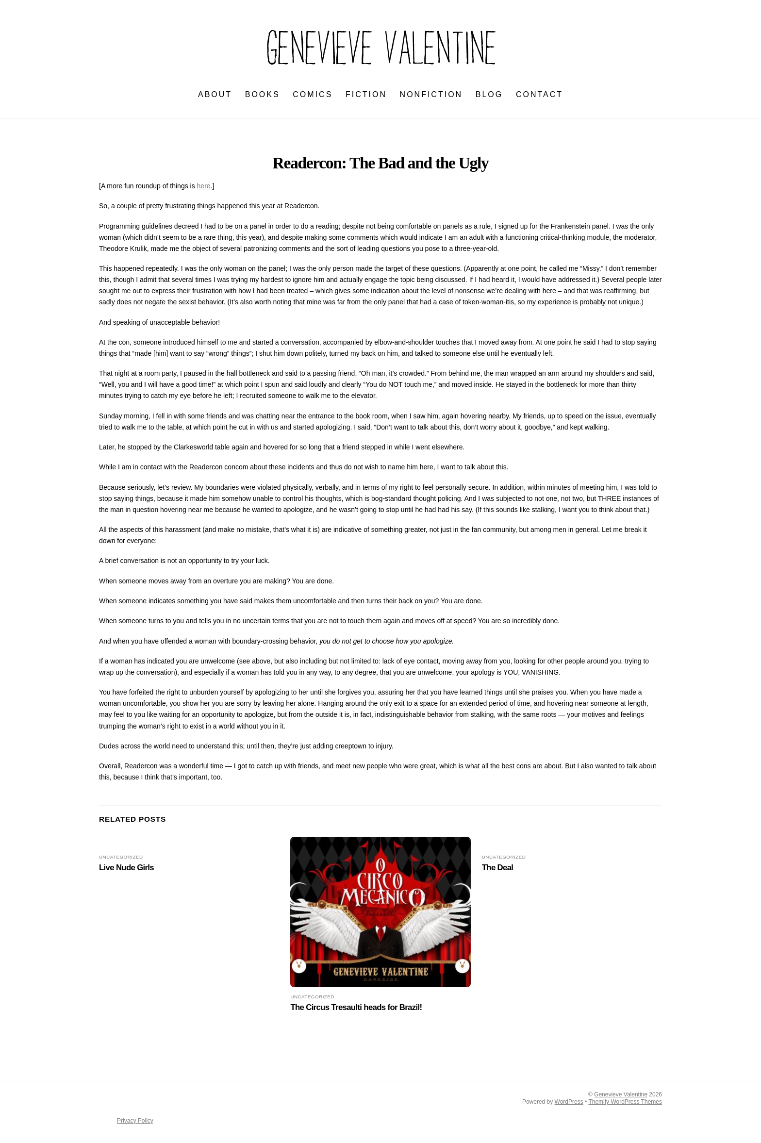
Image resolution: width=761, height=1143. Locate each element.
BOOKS (262, 95)
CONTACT (539, 95)
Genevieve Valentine (620, 1094)
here (204, 186)
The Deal (497, 868)
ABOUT (215, 95)
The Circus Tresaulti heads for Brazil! (356, 1007)
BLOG (489, 95)
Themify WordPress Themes (625, 1101)
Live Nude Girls (126, 868)
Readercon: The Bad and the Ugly (381, 163)
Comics (312, 95)
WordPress (569, 1101)
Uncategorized (121, 857)
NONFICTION (431, 95)
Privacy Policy (135, 1120)
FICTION (366, 95)
